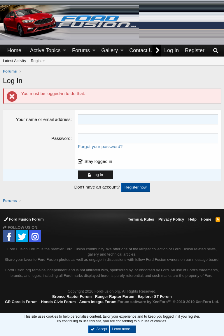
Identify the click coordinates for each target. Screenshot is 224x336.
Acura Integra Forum (97, 302)
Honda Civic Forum (58, 302)
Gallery (109, 50)
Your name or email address (43, 119)
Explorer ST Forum (155, 296)
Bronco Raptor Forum (72, 296)
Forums (81, 50)
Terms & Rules (141, 219)
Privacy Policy (171, 219)
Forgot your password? (100, 146)
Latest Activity (14, 61)
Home (14, 50)
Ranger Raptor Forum (114, 296)
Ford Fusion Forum (24, 219)
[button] (64, 51)
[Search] (215, 51)
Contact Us (142, 50)
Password (61, 138)
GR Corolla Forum (21, 302)
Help (192, 219)
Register (38, 61)
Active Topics (45, 50)
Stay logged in (98, 161)
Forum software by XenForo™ (168, 302)
